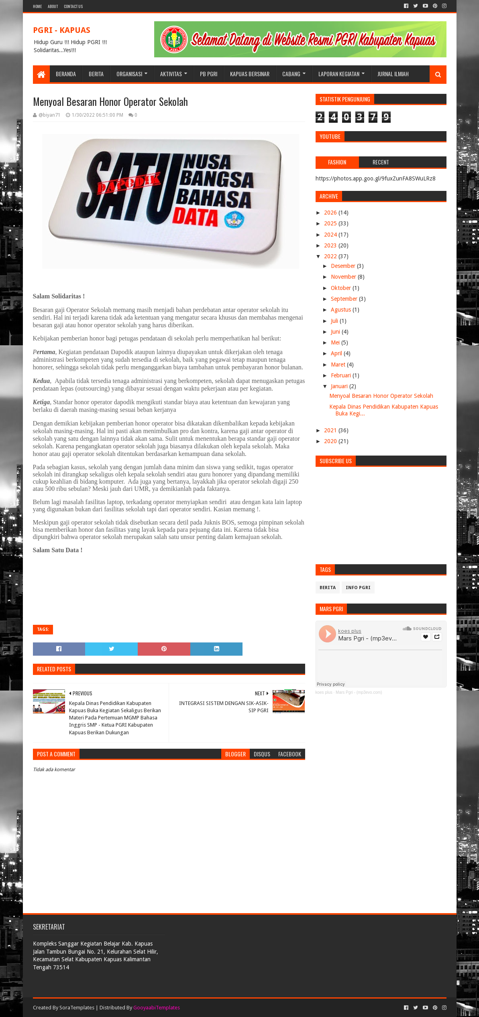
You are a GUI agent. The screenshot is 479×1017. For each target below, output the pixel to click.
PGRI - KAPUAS (61, 30)
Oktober (342, 288)
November (344, 276)
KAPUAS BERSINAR (249, 73)
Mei (336, 342)
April (337, 353)
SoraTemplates (76, 1008)
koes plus (324, 692)
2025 (331, 223)
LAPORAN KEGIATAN (338, 73)
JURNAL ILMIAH (393, 73)
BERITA (96, 73)
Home (37, 6)
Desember (344, 266)
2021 (331, 430)
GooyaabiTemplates (156, 1008)
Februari (342, 375)
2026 (331, 212)
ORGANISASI (129, 73)
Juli (335, 321)
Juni (336, 331)
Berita (328, 587)
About (53, 6)
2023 (331, 245)
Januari (340, 386)
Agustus (342, 309)
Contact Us (73, 6)
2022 (331, 256)
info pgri (358, 587)
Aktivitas (171, 73)
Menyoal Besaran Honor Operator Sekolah (381, 396)
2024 (331, 234)
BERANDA (66, 73)
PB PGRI (208, 73)
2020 (331, 441)
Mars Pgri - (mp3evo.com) (359, 692)
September (345, 299)
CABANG (291, 73)
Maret (339, 364)
